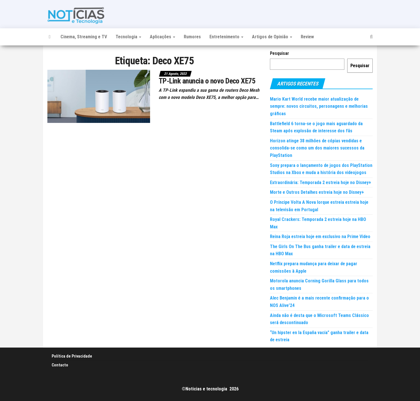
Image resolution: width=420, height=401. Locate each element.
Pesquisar (279, 53)
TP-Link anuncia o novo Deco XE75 (207, 81)
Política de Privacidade (72, 356)
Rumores (192, 36)
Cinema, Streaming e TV (83, 36)
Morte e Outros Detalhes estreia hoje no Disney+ (317, 192)
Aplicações (162, 36)
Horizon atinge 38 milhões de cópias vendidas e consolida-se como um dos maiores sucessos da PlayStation (317, 148)
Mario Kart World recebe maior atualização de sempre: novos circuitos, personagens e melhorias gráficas (319, 106)
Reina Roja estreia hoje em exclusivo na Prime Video (320, 236)
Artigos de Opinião (272, 36)
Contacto (60, 365)
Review (307, 36)
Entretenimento (226, 36)
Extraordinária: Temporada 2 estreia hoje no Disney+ (320, 182)
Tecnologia (128, 36)
